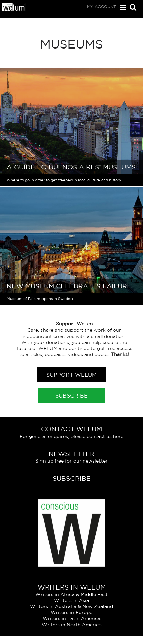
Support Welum (71, 375)
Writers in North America (72, 624)
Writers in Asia (71, 600)
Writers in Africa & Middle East (71, 594)
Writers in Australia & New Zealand (71, 606)
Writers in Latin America (71, 618)
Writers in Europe (71, 612)
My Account (101, 6)
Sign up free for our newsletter (71, 461)
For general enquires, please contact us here (71, 436)
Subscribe (71, 395)
